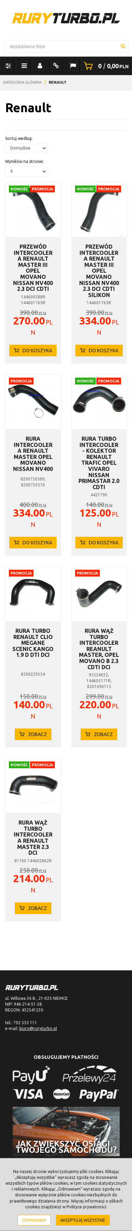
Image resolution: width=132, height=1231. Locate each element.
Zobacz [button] (33, 734)
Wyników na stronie (24, 161)
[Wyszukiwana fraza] (67, 46)
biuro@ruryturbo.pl (38, 1028)
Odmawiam (34, 1220)
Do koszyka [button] (33, 350)
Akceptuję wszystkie (82, 1220)
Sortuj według (19, 138)
